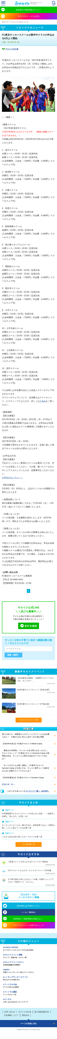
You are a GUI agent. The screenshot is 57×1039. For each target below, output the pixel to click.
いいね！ (28, 912)
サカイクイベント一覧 (28, 720)
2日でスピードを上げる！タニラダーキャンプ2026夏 (29, 870)
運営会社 (25, 1015)
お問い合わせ (9, 1012)
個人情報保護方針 (42, 1012)
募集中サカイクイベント (30, 671)
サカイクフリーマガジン (28, 963)
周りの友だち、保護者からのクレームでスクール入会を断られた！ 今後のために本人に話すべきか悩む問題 (25, 735)
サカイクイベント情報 (28, 956)
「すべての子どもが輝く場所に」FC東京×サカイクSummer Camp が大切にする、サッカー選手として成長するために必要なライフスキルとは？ (25, 768)
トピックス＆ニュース (19, 22)
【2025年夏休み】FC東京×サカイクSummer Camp (23, 778)
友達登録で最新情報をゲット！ (28, 10)
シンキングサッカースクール (28, 978)
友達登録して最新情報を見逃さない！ (28, 919)
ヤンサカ (28, 1000)
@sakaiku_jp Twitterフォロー (28, 906)
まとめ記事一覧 (28, 844)
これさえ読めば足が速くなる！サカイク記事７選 (22, 837)
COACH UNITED (28, 949)
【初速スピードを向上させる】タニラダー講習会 (28, 862)
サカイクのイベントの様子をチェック (28, 925)
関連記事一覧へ (8, 784)
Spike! (28, 971)
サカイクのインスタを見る (29, 16)
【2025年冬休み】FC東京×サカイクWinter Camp (22, 744)
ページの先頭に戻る (28, 1023)
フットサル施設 (28, 993)
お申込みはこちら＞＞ (12, 477)
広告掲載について (11, 1015)
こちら (43, 401)
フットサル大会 (28, 986)
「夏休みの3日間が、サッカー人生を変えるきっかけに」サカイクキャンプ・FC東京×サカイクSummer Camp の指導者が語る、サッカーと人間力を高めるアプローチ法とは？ (25, 754)
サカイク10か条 (11, 49)
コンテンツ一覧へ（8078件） (37, 791)
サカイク (5, 22)
